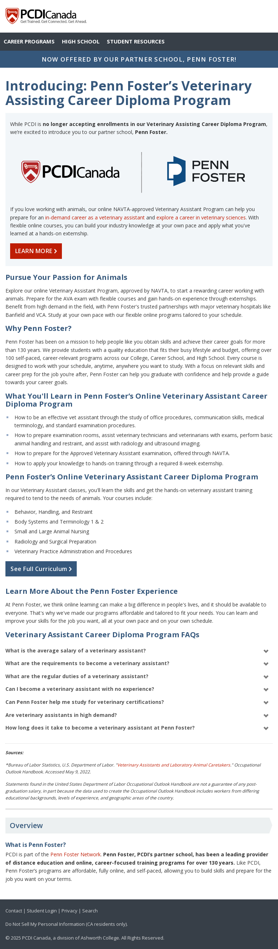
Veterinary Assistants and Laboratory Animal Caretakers (173, 765)
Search (90, 910)
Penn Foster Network (75, 854)
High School (81, 41)
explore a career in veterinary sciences (201, 217)
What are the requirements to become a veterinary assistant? (137, 663)
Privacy (69, 910)
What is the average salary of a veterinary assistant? (137, 651)
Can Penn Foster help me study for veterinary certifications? (137, 702)
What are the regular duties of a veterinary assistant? (137, 676)
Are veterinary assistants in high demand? (137, 715)
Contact (13, 910)
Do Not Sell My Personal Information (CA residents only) (66, 924)
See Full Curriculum (42, 569)
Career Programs (29, 41)
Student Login (42, 910)
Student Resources (136, 41)
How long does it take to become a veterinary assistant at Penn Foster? (137, 728)
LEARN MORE (37, 251)
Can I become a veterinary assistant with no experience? (137, 689)
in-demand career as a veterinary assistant (95, 217)
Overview (26, 825)
